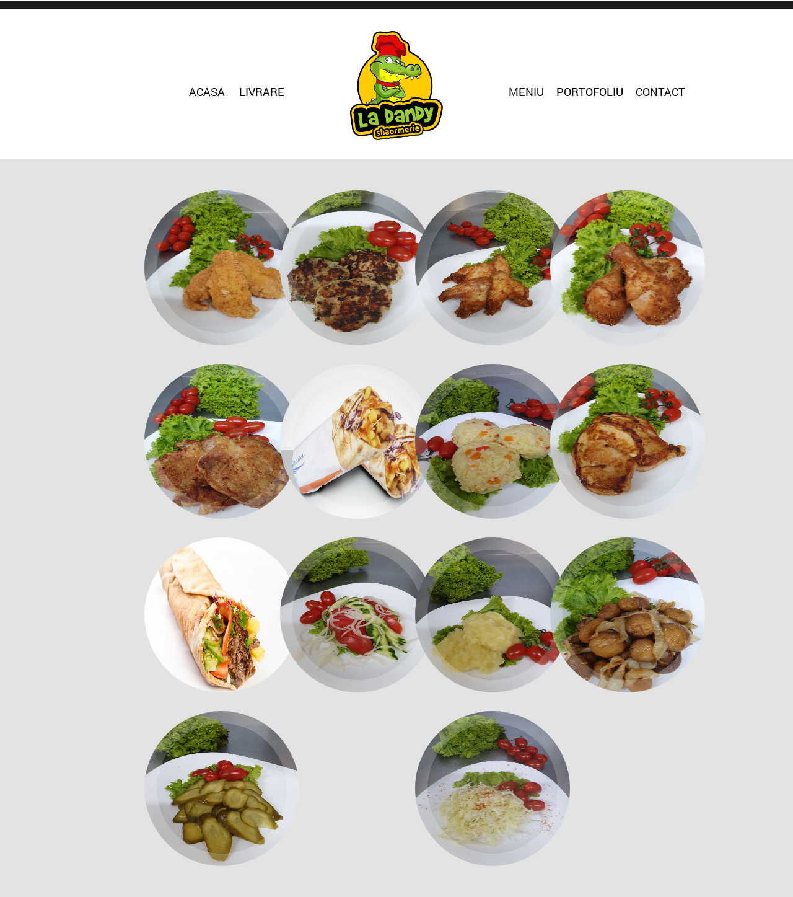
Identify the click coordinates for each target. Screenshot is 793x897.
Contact (660, 91)
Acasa (207, 91)
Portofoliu (589, 91)
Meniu (526, 91)
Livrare (261, 91)
